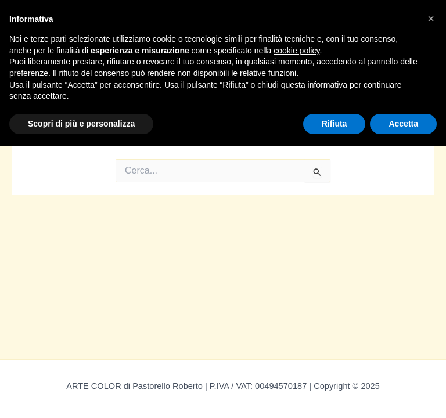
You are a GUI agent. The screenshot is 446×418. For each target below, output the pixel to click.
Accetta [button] (403, 123)
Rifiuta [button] (334, 123)
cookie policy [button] (296, 50)
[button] (431, 18)
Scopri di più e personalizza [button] (81, 123)
